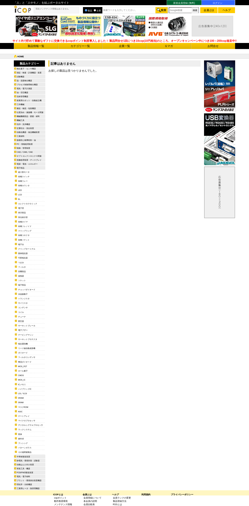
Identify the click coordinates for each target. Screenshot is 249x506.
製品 (88, 10)
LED (20, 190)
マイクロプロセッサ (26, 421)
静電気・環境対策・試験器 (28, 461)
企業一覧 (124, 46)
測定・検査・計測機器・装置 (29, 73)
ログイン (217, 3)
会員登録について (93, 498)
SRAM (21, 402)
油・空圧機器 (22, 92)
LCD (20, 195)
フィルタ (22, 267)
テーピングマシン (25, 335)
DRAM (21, 398)
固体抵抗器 (23, 253)
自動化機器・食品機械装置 (28, 132)
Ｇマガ (169, 46)
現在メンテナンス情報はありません (52, 9)
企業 (97, 10)
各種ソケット (24, 240)
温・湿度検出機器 (24, 81)
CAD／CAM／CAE (25, 152)
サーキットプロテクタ (27, 339)
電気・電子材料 (23, 476)
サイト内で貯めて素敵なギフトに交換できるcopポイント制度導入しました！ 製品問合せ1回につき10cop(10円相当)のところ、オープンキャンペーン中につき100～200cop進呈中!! (124, 40)
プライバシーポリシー (182, 494)
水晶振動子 (23, 294)
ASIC (20, 412)
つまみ (21, 262)
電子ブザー (23, 330)
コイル (21, 312)
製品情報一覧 (36, 46)
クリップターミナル (26, 249)
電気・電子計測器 (24, 88)
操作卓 (21, 439)
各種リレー (23, 181)
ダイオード (23, 353)
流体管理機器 (22, 96)
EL (19, 199)
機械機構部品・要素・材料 (28, 116)
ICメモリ (22, 384)
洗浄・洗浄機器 (23, 124)
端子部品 (22, 285)
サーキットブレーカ (26, 326)
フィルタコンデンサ (26, 357)
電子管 (21, 208)
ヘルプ (115, 494)
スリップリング (24, 231)
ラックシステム (24, 430)
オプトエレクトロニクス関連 (29, 156)
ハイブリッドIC (24, 389)
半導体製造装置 (23, 457)
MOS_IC (21, 380)
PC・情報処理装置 (25, 144)
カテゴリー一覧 (80, 46)
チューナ (22, 317)
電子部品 (20, 168)
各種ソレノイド (24, 226)
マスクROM (23, 407)
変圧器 (21, 321)
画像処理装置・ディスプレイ (29, 160)
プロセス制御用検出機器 (27, 85)
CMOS (21, 375)
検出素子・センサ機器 (26, 69)
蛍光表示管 (23, 217)
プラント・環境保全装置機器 (29, 480)
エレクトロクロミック (27, 204)
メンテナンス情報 (63, 504)
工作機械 (20, 104)
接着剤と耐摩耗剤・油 (26, 140)
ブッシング (23, 443)
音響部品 (22, 271)
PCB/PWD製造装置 (25, 472)
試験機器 (20, 77)
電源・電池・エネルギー (27, 164)
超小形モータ (24, 172)
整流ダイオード (24, 362)
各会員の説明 (90, 501)
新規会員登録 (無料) (184, 3)
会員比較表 (89, 504)
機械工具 (20, 120)
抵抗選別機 (23, 344)
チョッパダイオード (26, 290)
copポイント (60, 498)
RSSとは (117, 504)
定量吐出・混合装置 (25, 128)
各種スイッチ (24, 177)
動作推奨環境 (61, 501)
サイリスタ (23, 303)
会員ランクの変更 (122, 498)
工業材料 (20, 136)
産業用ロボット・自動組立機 (29, 100)
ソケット (22, 280)
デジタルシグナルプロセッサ (30, 425)
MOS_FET (22, 366)
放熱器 (21, 276)
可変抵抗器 (23, 258)
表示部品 (22, 213)
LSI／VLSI (22, 393)
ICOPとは (58, 494)
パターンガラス (24, 448)
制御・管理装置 (23, 148)
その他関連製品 (24, 452)
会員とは (87, 494)
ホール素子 (23, 371)
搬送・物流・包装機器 (26, 108)
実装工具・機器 (23, 469)
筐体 (20, 434)
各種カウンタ (24, 185)
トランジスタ (24, 299)
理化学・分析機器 (24, 484)
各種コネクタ (24, 235)
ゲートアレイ (24, 416)
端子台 (21, 244)
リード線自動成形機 (26, 348)
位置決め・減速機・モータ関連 (30, 112)
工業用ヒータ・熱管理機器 (28, 488)
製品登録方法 (119, 501)
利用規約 (145, 494)
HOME (20, 56)
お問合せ (213, 46)
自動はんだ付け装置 (25, 465)
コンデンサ (23, 307)
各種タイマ (23, 222)
